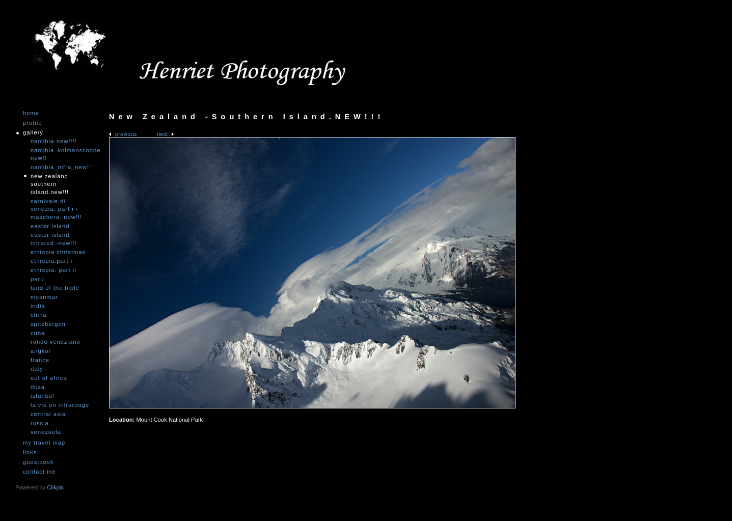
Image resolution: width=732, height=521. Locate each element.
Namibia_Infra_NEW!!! (61, 167)
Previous (126, 134)
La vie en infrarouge (60, 405)
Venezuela (46, 432)
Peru (37, 279)
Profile (32, 123)
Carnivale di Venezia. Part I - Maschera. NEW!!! (56, 209)
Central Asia (48, 414)
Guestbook (38, 462)
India (38, 306)
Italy (37, 369)
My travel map (44, 443)
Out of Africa (49, 378)
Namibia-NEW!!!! (54, 141)
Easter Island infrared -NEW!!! (54, 239)
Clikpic (55, 487)
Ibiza (38, 387)
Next (162, 134)
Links (30, 452)
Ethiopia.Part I (51, 261)
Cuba (38, 333)
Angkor (41, 351)
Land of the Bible (55, 288)
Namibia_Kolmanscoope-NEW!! (61, 154)
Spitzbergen (48, 324)
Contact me (39, 472)
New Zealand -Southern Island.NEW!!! (52, 184)
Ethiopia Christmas (58, 252)
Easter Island (50, 226)
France (40, 360)
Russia (40, 423)
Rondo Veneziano (55, 342)
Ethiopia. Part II (53, 270)
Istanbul (43, 396)
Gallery (33, 132)
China (39, 315)
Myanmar (44, 297)
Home (31, 113)
